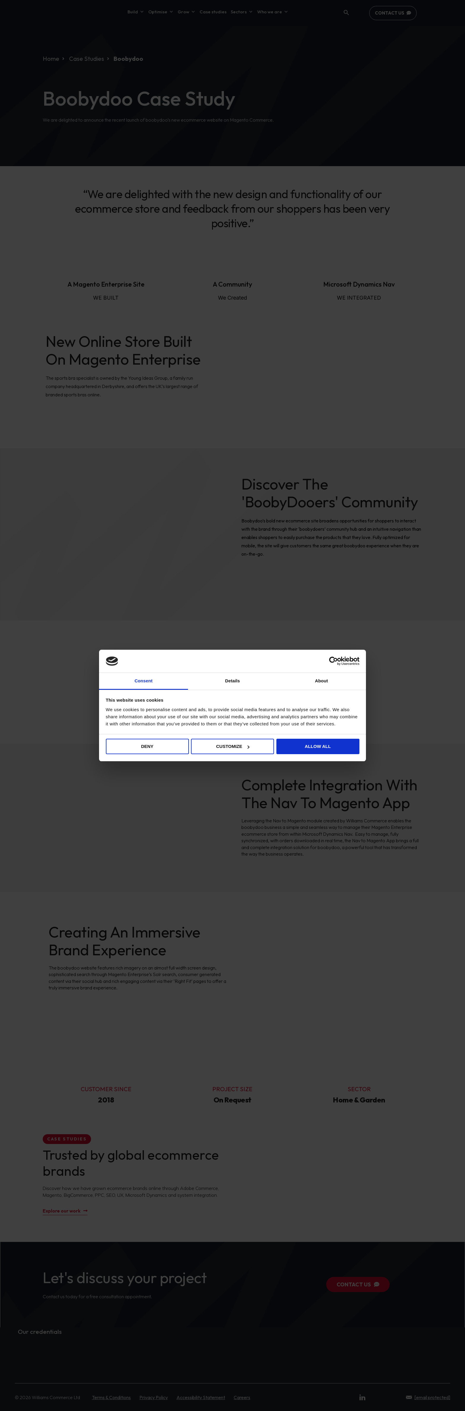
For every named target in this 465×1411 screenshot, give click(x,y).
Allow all (318, 746)
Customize (232, 746)
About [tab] (321, 680)
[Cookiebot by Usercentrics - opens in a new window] (333, 661)
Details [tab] (232, 680)
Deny (147, 746)
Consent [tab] (144, 680)
